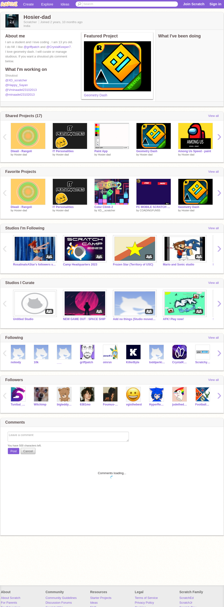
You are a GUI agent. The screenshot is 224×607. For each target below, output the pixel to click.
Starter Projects (101, 598)
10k (36, 362)
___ (59, 362)
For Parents (9, 602)
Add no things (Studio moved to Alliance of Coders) (134, 319)
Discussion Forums (58, 602)
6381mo (85, 404)
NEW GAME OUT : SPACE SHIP (84, 319)
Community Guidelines (61, 598)
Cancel (28, 451)
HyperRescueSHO (157, 404)
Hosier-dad (20, 154)
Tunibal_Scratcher (19, 404)
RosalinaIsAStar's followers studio (34, 264)
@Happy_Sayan (16, 85)
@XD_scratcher (16, 80)
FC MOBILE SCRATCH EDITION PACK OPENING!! (153, 207)
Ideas (65, 4)
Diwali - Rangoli (21, 151)
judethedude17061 (180, 404)
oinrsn (107, 362)
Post (13, 451)
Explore (47, 4)
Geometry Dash (95, 95)
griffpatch (86, 362)
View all (213, 116)
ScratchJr (185, 602)
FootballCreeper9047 (203, 404)
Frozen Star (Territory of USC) (133, 264)
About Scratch (10, 598)
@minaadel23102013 (20, 94)
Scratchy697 (203, 362)
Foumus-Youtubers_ (111, 404)
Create (28, 4)
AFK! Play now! (173, 319)
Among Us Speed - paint (194, 151)
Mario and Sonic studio (178, 264)
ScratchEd (186, 598)
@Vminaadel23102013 (21, 90)
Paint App (100, 151)
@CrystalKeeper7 (58, 47)
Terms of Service (146, 598)
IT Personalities (63, 151)
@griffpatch (31, 47)
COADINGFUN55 (150, 210)
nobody (16, 362)
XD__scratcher (106, 210)
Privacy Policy (144, 602)
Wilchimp (40, 404)
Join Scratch (194, 4)
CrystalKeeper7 (180, 362)
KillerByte (132, 362)
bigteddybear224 (65, 404)
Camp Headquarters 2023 (80, 264)
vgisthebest (134, 404)
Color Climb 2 (103, 207)
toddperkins (157, 362)
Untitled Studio (23, 319)
